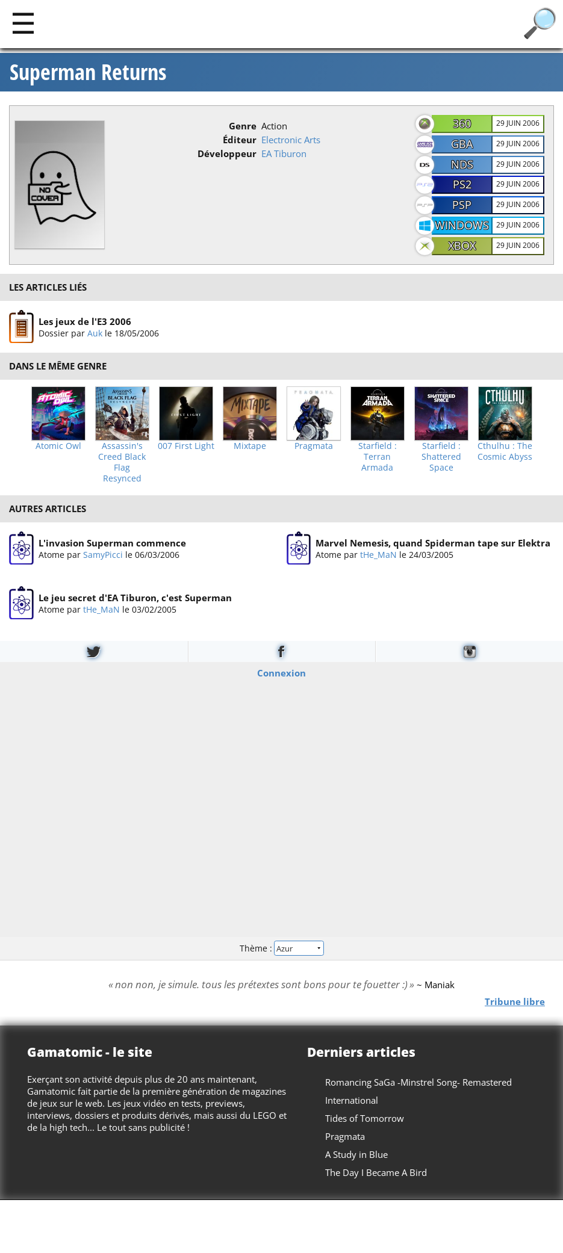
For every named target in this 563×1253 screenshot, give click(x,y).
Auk (94, 332)
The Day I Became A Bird (376, 1172)
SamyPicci (103, 554)
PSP (461, 204)
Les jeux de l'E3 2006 (85, 321)
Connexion (281, 672)
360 (462, 123)
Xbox (462, 245)
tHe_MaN (378, 554)
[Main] (23, 22)
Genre (243, 126)
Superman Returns (88, 72)
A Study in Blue (356, 1154)
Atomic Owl (58, 446)
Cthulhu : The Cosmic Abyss (504, 451)
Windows (462, 225)
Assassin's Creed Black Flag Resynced (122, 462)
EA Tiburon (283, 153)
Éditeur (240, 140)
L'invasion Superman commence (112, 543)
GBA (462, 144)
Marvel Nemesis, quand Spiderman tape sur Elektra (433, 543)
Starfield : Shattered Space (441, 457)
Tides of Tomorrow (364, 1118)
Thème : (281, 948)
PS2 (462, 184)
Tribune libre (515, 1001)
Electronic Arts (290, 140)
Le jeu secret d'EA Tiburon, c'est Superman (135, 598)
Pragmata (313, 446)
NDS (462, 164)
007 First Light (186, 446)
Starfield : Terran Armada (377, 457)
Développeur (227, 153)
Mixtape (250, 446)
